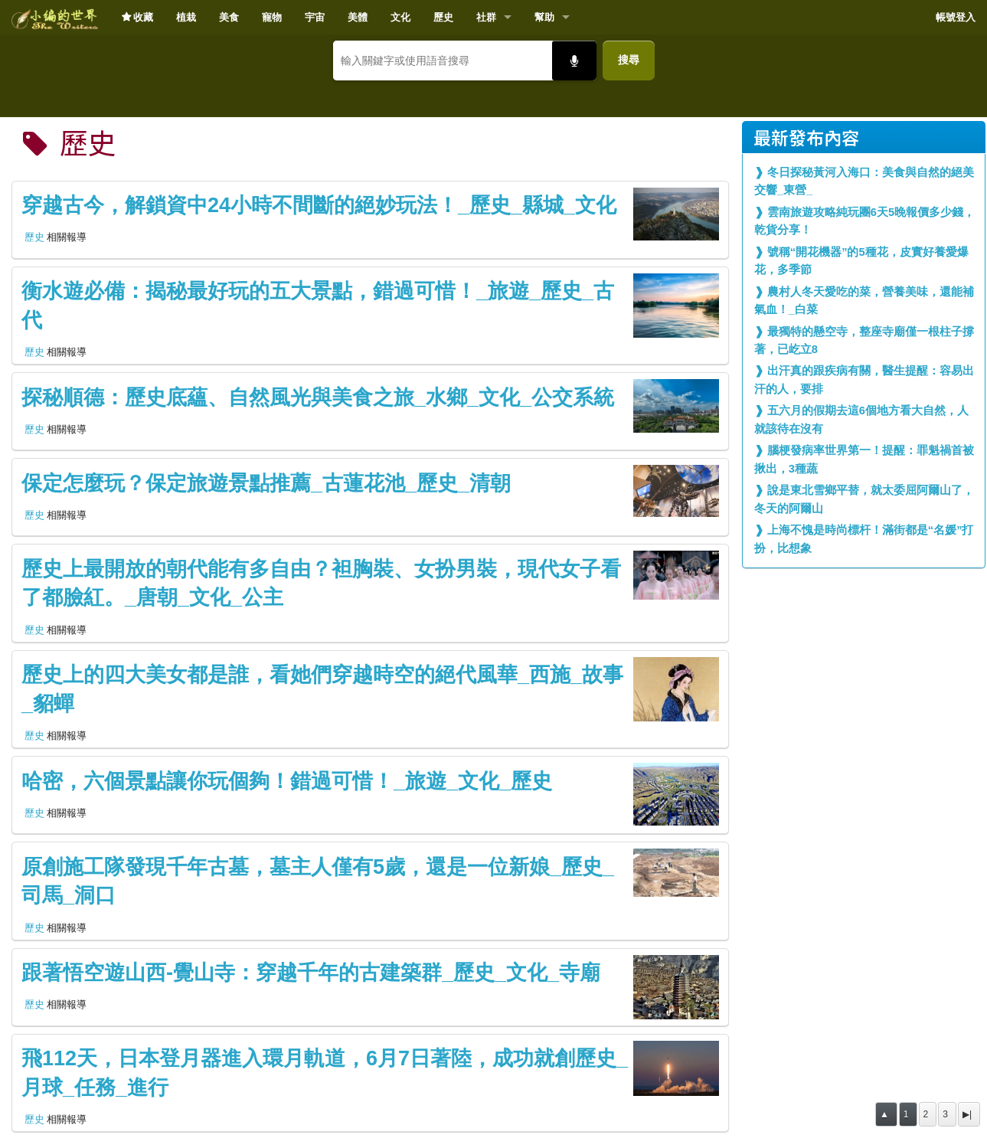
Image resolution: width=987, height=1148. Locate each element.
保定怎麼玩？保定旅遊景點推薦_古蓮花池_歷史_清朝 (266, 483)
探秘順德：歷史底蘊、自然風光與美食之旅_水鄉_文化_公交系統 (317, 397)
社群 (486, 17)
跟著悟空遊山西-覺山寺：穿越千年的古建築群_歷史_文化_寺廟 (310, 972)
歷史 (443, 17)
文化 (400, 17)
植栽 (186, 17)
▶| (967, 1114)
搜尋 (628, 60)
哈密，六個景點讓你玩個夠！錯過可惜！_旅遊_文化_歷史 (286, 781)
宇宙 (315, 17)
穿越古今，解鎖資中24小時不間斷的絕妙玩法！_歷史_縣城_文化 (318, 205)
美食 (229, 17)
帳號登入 (956, 17)
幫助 (544, 17)
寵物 (272, 17)
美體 (358, 17)
